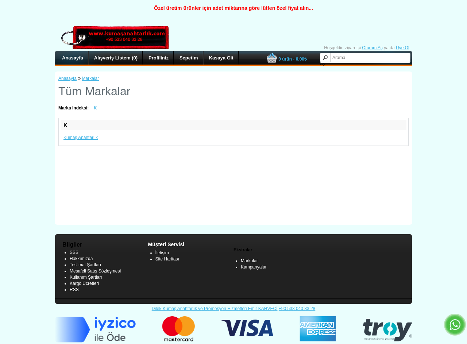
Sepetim (189, 58)
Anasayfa (72, 58)
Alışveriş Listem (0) (116, 58)
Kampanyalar (254, 267)
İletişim (162, 252)
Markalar (90, 78)
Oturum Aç (372, 47)
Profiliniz (158, 58)
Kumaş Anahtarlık (80, 137)
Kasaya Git (221, 58)
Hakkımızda (81, 258)
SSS (74, 252)
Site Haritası (167, 259)
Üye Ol (402, 47)
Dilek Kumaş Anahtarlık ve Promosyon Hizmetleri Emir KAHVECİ (215, 308)
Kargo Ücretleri (84, 283)
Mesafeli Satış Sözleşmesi (95, 271)
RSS (74, 289)
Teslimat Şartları (85, 264)
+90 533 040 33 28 (297, 308)
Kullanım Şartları (86, 277)
